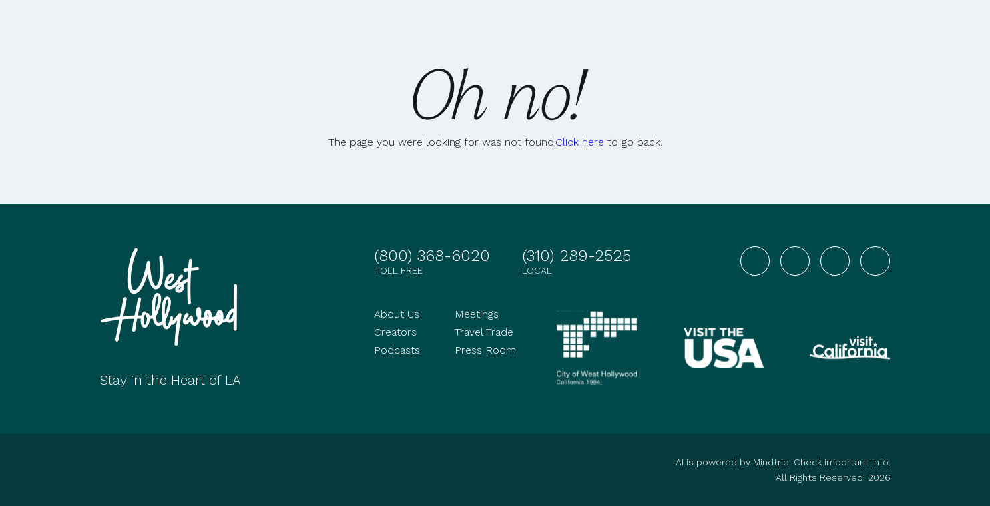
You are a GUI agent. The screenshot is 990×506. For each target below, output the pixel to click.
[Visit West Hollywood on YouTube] (835, 261)
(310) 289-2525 (576, 255)
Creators (395, 332)
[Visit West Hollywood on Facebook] (755, 261)
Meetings (477, 314)
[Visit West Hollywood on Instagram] (795, 261)
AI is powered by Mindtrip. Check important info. (783, 462)
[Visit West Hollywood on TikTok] (875, 261)
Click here (579, 142)
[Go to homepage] (173, 297)
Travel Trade (484, 332)
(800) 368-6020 (432, 255)
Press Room (485, 350)
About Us (396, 314)
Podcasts (397, 350)
